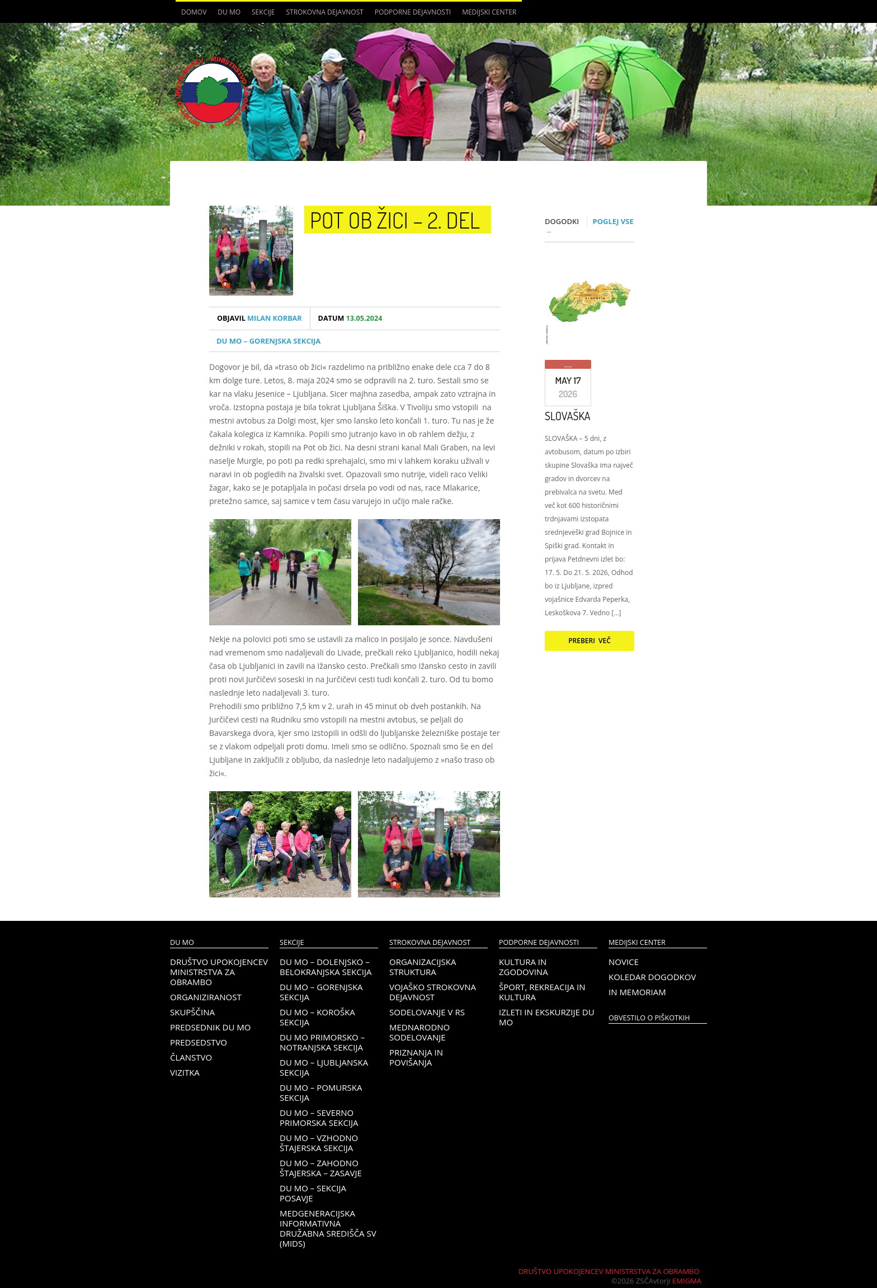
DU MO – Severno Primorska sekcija (319, 1118)
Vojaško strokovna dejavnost (432, 992)
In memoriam (637, 992)
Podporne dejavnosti (413, 12)
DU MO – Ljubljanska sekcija (324, 1067)
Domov (193, 12)
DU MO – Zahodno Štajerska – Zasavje (321, 1168)
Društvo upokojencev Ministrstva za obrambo (219, 972)
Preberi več (589, 640)
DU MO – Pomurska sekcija (321, 1092)
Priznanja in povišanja (416, 1057)
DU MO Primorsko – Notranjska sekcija (322, 1042)
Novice (624, 962)
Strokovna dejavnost (324, 12)
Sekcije (263, 12)
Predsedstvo (198, 1042)
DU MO (229, 12)
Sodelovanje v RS (427, 1012)
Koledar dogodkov (652, 977)
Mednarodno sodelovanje (419, 1032)
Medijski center (489, 12)
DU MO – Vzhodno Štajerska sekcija (319, 1143)
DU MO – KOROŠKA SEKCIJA (317, 1017)
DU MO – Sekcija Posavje (313, 1193)
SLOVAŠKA (568, 415)
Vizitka (185, 1072)
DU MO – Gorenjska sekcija (268, 341)
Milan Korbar (259, 318)
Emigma (686, 1281)
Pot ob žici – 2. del (395, 220)
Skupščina (192, 1012)
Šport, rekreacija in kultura (542, 992)
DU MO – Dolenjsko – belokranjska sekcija (325, 967)
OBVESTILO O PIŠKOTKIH (649, 1018)
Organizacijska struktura (422, 967)
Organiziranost (206, 997)
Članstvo (191, 1057)
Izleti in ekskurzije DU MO (547, 1017)
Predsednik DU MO (210, 1027)
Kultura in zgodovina (523, 967)
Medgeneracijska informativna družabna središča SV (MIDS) (328, 1228)
